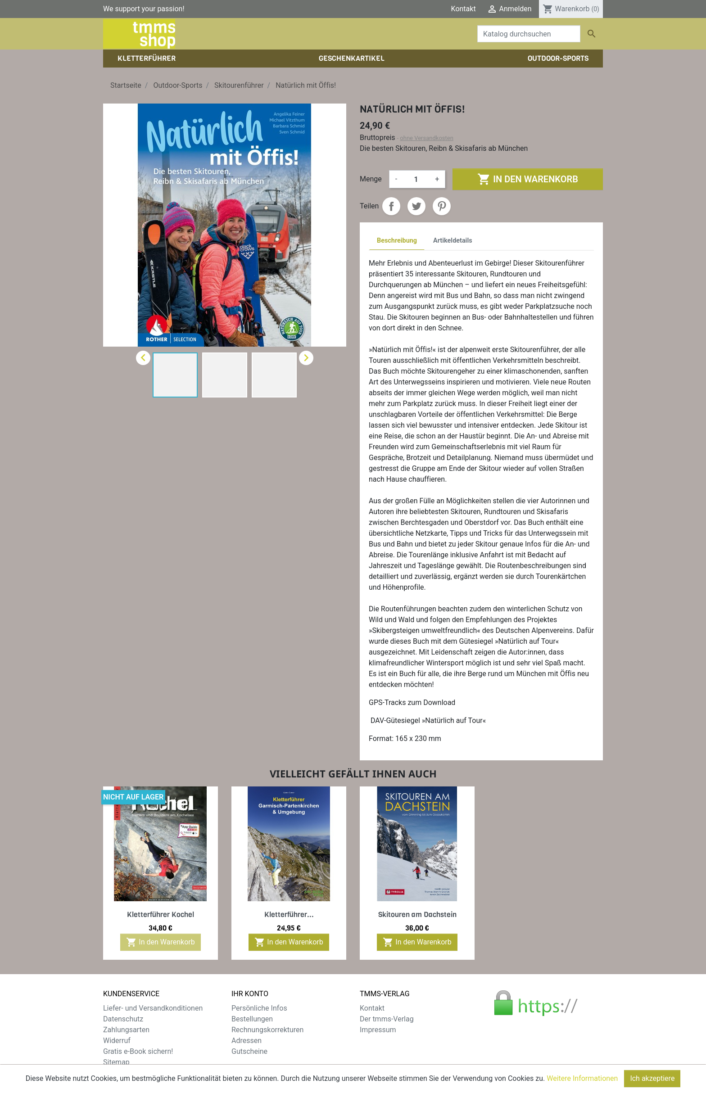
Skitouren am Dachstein (417, 914)
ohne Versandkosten (426, 138)
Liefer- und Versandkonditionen (153, 1008)
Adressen (246, 1040)
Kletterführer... (289, 914)
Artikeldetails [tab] (452, 240)
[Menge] (416, 179)
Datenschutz (123, 1019)
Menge (371, 179)
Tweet (416, 206)
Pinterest (442, 206)
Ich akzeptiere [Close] (652, 1083)
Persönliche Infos (259, 1008)
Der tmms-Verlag (387, 1019)
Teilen (391, 206)
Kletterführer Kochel (160, 914)
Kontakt (463, 9)
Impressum (378, 1029)
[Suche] (528, 33)
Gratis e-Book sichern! (138, 1051)
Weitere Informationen (582, 1083)
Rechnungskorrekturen (267, 1029)
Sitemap (116, 1062)
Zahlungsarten (126, 1029)
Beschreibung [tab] (397, 240)
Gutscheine (249, 1051)
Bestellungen (252, 1019)
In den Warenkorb (527, 179)
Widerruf (117, 1040)
